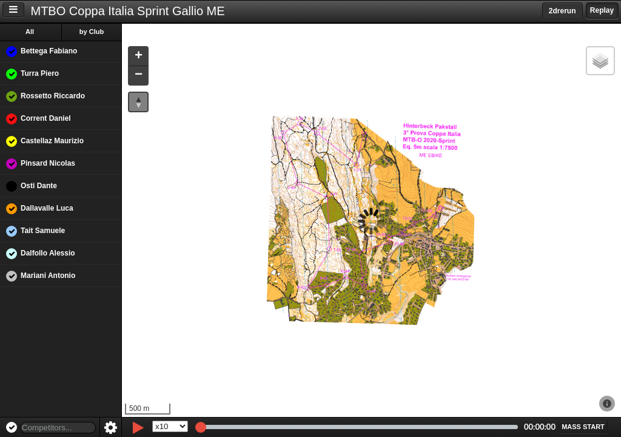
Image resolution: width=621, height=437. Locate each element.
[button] (138, 56)
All (29, 31)
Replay (602, 10)
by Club (91, 31)
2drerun (562, 11)
